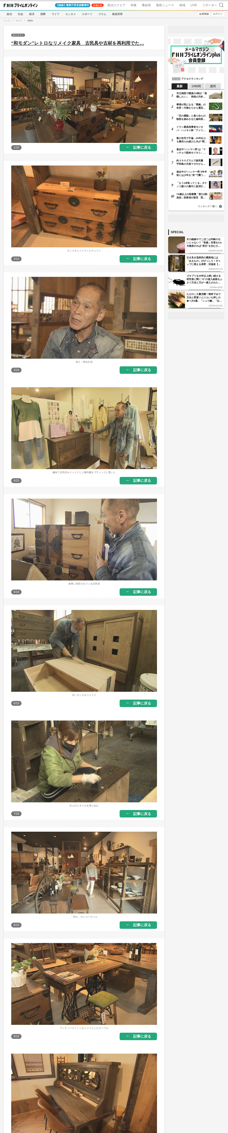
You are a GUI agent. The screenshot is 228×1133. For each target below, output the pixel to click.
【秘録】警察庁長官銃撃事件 (72, 5)
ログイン (218, 14)
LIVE (193, 5)
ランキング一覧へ (207, 206)
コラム (102, 14)
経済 (31, 14)
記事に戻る (142, 147)
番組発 (146, 5)
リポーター (209, 5)
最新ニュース (165, 5)
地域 (182, 5)
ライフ (55, 14)
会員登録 (204, 14)
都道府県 (117, 14)
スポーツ (87, 14)
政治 (9, 14)
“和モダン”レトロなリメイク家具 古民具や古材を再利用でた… (77, 43)
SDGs (30, 20)
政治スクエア (116, 5)
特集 (134, 5)
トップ (7, 20)
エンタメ (70, 14)
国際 (43, 14)
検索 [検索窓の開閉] (221, 5)
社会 (20, 14)
